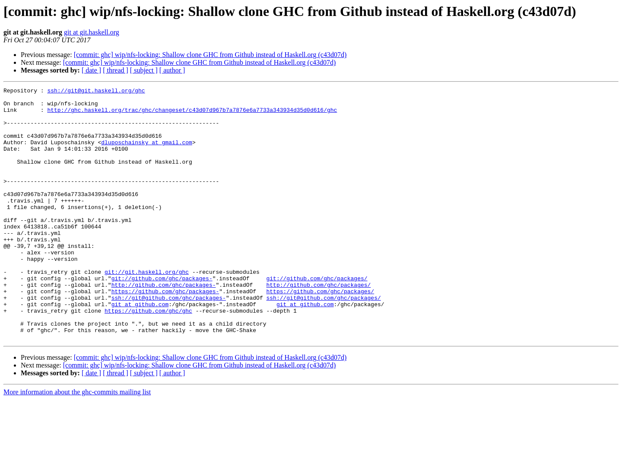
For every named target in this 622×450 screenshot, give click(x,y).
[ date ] (91, 70)
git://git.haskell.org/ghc (147, 309)
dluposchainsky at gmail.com (146, 154)
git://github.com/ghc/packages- (162, 317)
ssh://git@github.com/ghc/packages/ (323, 340)
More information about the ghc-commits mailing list (77, 442)
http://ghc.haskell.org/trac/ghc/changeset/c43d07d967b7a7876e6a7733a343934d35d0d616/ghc (192, 115)
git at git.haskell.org (91, 32)
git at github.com (140, 348)
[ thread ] (115, 70)
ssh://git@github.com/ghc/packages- (168, 340)
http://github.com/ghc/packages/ (318, 325)
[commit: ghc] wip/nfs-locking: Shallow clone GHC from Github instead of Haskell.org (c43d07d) (210, 54)
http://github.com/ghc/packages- (163, 325)
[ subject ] (144, 70)
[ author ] (172, 70)
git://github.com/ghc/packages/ (316, 317)
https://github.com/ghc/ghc (148, 356)
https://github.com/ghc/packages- (165, 332)
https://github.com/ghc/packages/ (320, 332)
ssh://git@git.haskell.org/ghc (96, 91)
